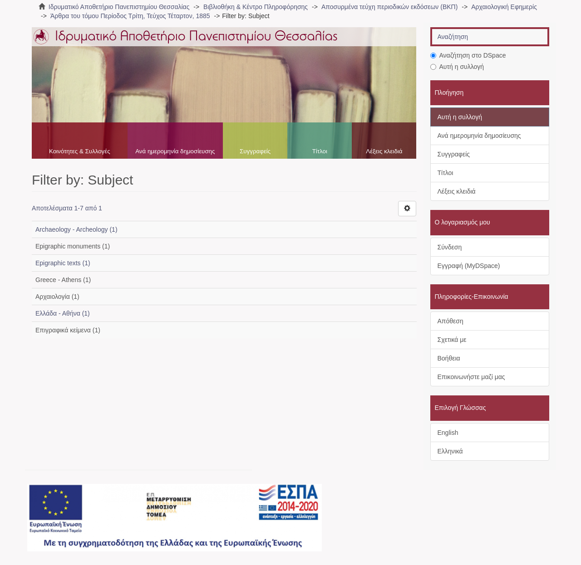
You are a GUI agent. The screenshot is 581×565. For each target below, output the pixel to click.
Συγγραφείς (255, 151)
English (448, 432)
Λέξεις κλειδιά (384, 151)
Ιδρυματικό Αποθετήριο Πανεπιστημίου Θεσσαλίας (119, 6)
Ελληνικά (450, 451)
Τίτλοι (319, 151)
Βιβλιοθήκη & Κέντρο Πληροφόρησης (255, 6)
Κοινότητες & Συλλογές (79, 151)
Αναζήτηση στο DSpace (468, 55)
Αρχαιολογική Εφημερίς (504, 6)
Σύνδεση (450, 247)
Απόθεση (450, 321)
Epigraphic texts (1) (62, 263)
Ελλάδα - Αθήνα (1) (62, 313)
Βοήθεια (449, 358)
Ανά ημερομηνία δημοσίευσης (175, 151)
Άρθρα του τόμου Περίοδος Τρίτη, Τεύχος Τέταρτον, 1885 (130, 15)
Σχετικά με (452, 339)
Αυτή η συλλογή (457, 66)
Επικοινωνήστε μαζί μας (471, 376)
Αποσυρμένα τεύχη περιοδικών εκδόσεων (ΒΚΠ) (389, 6)
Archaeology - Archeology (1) (76, 229)
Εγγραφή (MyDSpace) (469, 265)
